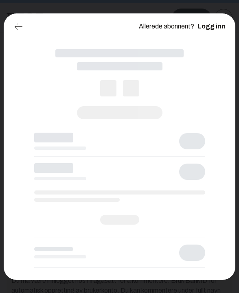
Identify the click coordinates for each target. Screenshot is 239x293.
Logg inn (211, 26)
